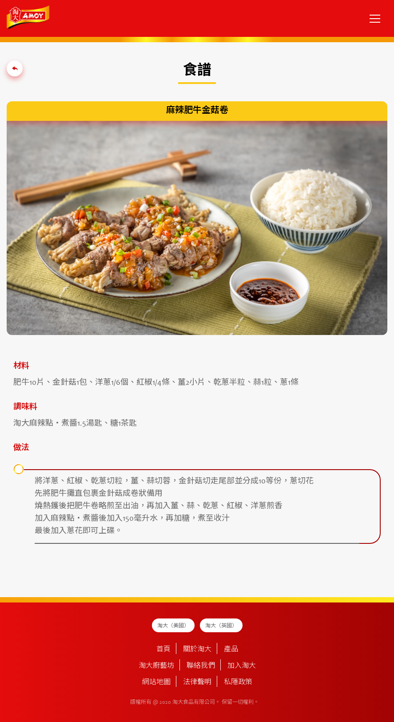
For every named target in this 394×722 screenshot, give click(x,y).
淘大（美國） (173, 626)
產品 (231, 649)
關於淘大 (197, 649)
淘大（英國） (221, 626)
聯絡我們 (201, 666)
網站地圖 (156, 682)
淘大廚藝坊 (156, 666)
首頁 (163, 649)
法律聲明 (197, 682)
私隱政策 (238, 682)
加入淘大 (241, 666)
